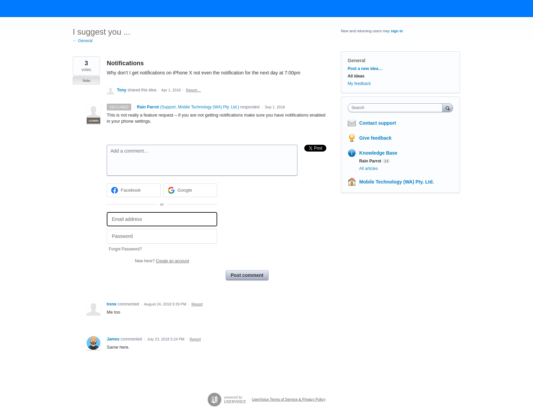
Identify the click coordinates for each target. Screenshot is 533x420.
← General (82, 40)
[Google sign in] (191, 190)
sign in (397, 31)
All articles (368, 168)
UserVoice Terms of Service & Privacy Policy (289, 399)
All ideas (356, 76)
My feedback (359, 83)
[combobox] (397, 107)
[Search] (447, 107)
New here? (162, 261)
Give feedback (375, 138)
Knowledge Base (378, 153)
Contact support (377, 123)
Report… (193, 90)
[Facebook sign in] (134, 190)
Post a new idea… (365, 68)
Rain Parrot (370, 161)
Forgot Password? (125, 249)
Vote (86, 80)
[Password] (162, 236)
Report (197, 304)
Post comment (247, 275)
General (356, 60)
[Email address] (162, 219)
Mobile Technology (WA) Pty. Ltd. (396, 182)
